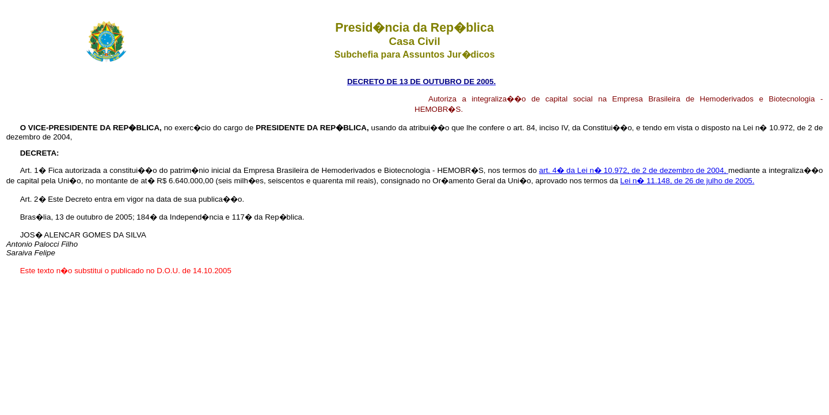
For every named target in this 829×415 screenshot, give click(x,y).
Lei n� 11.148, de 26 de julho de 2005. (687, 180)
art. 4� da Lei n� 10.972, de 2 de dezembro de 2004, (633, 170)
